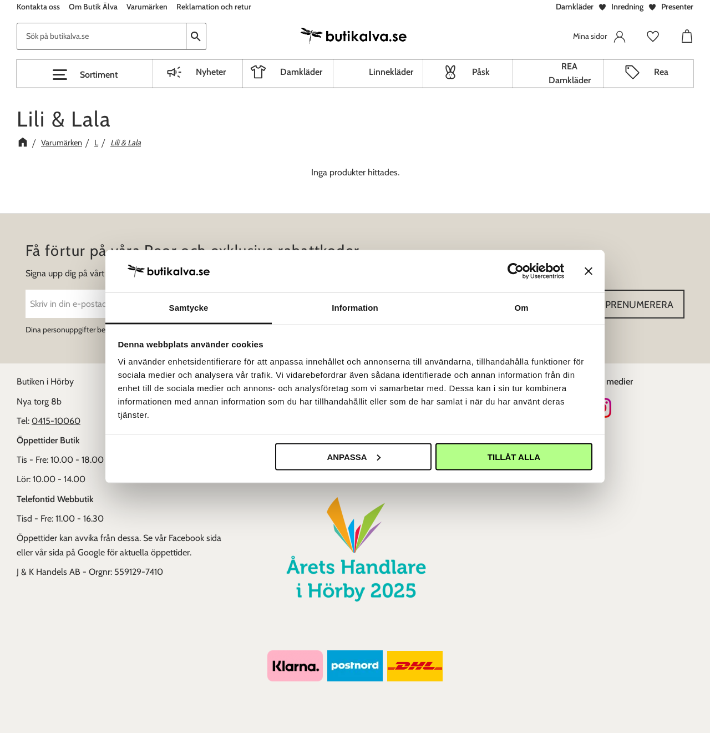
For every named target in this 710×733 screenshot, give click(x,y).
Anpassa (353, 456)
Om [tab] (521, 307)
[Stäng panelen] (588, 271)
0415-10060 (56, 421)
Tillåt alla (514, 456)
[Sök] (196, 36)
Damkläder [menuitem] (301, 72)
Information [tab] (355, 307)
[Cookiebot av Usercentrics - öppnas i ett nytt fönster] (515, 270)
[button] (85, 75)
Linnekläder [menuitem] (391, 72)
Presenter (677, 7)
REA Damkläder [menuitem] (570, 73)
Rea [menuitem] (661, 72)
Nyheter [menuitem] (211, 72)
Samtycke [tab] (189, 307)
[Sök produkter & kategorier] (101, 36)
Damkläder (575, 7)
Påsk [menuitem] (481, 72)
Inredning (627, 7)
